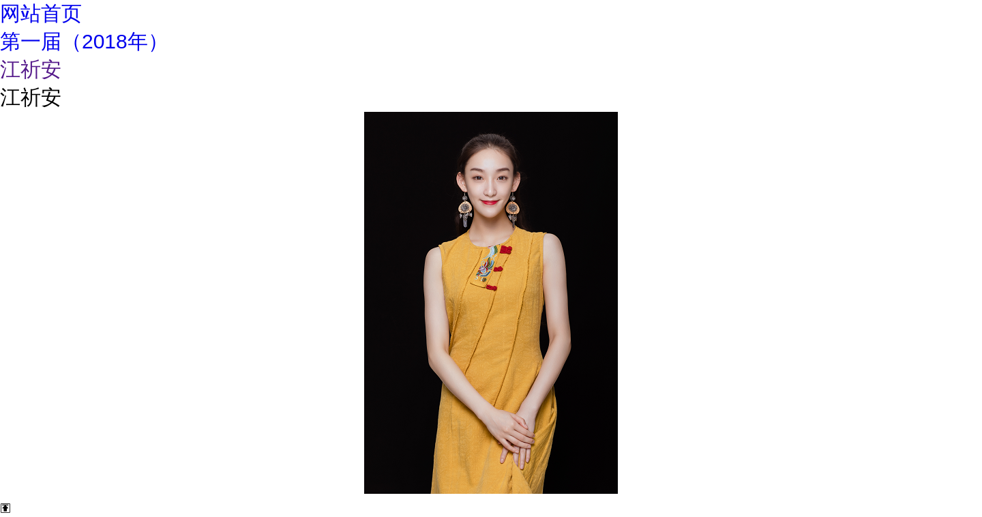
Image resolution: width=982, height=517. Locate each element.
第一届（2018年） (84, 41)
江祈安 (30, 69)
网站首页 (41, 13)
